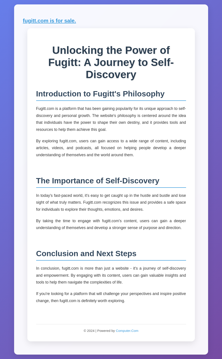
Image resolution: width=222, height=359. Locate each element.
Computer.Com (127, 331)
